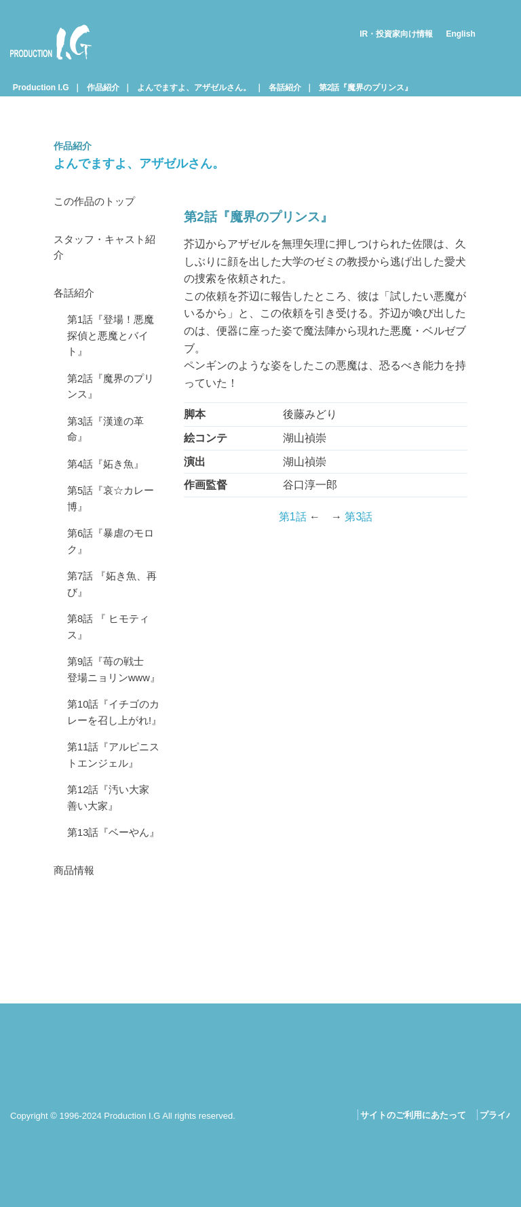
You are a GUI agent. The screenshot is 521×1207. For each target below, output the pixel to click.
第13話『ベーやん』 (105, 917)
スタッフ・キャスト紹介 (108, 250)
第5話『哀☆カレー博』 (113, 517)
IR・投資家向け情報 (396, 34)
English (460, 34)
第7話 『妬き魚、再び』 (115, 609)
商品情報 (75, 964)
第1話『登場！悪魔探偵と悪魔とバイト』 (113, 344)
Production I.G (51, 42)
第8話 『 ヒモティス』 (111, 654)
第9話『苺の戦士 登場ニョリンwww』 (113, 708)
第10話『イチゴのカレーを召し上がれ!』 (111, 771)
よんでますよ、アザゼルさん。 (194, 87)
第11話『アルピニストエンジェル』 (111, 826)
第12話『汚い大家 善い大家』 (115, 871)
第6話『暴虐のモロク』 (113, 563)
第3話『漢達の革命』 (108, 444)
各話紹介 (285, 87)
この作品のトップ (97, 202)
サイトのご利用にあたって (413, 1115)
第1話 (293, 516)
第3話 (358, 516)
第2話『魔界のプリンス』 (366, 87)
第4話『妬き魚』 (108, 480)
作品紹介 (103, 87)
